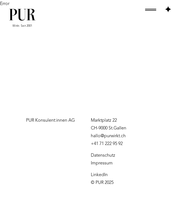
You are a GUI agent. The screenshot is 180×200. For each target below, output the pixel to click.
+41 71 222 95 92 (107, 144)
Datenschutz (103, 155)
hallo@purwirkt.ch (108, 136)
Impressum (102, 163)
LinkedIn (99, 175)
